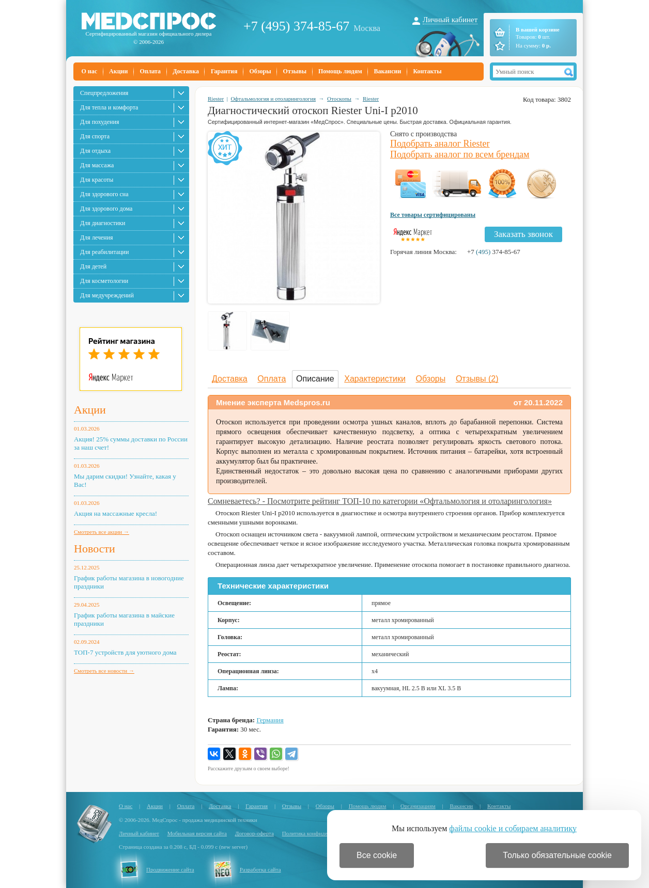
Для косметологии (104, 280)
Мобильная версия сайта (197, 833)
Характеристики (375, 378)
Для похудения (99, 121)
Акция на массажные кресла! (115, 513)
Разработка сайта (260, 869)
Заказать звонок (523, 234)
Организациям (418, 806)
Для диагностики (102, 223)
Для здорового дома (106, 208)
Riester (216, 99)
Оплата (150, 71)
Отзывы (294, 71)
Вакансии (387, 71)
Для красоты (96, 179)
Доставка (186, 71)
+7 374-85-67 (493, 252)
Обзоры (260, 71)
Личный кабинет (450, 19)
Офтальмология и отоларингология (273, 99)
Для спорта (95, 136)
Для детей (93, 266)
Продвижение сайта (170, 869)
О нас (90, 71)
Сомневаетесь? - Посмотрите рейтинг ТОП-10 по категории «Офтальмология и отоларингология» (380, 501)
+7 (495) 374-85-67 (296, 26)
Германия (269, 720)
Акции (118, 71)
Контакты (427, 71)
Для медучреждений (107, 295)
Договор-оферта (254, 833)
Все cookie (377, 855)
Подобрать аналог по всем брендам (459, 154)
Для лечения (96, 237)
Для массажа (97, 165)
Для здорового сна (104, 194)
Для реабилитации (104, 252)
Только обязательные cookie (557, 855)
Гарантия (224, 71)
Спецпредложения (104, 93)
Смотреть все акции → (101, 532)
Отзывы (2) (477, 378)
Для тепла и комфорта (109, 107)
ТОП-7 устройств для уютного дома (125, 652)
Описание (315, 378)
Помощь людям (340, 71)
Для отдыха (95, 150)
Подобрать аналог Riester (440, 143)
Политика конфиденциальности (320, 833)
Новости (94, 548)
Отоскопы (339, 99)
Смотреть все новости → (104, 671)
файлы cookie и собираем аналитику (513, 828)
